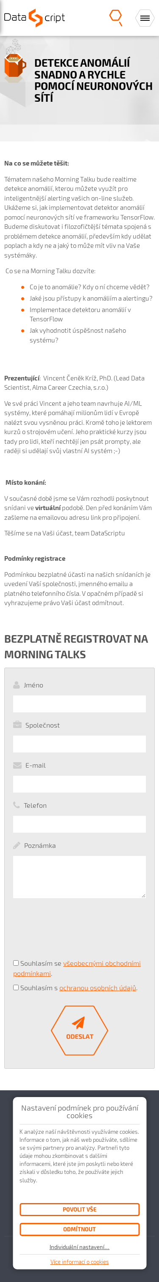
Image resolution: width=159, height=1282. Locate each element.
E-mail (35, 765)
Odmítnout (79, 1229)
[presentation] (64, 932)
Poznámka (40, 845)
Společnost (42, 725)
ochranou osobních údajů (97, 987)
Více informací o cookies (79, 1261)
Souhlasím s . (79, 987)
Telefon (35, 805)
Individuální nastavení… (80, 1247)
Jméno (33, 685)
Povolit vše (79, 1209)
